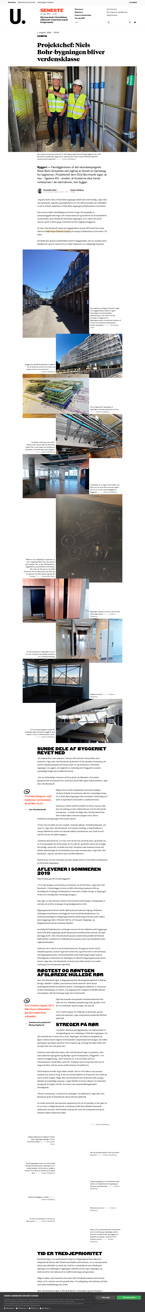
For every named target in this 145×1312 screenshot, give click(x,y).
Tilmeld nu (44, 1087)
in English (133, 2)
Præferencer (23, 1308)
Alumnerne (79, 9)
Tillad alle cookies (129, 1297)
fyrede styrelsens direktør (62, 606)
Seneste (51, 10)
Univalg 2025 (80, 18)
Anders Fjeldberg (77, 190)
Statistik (35, 1308)
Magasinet (79, 12)
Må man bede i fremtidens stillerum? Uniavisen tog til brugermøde (54, 20)
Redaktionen (79, 1285)
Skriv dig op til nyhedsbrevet (117, 12)
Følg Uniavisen (112, 15)
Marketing (46, 1308)
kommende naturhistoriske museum (82, 615)
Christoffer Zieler (50, 190)
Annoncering (80, 1291)
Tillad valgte (106, 1297)
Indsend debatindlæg (83, 15)
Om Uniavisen (112, 9)
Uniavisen (12, 2)
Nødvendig (10, 1308)
